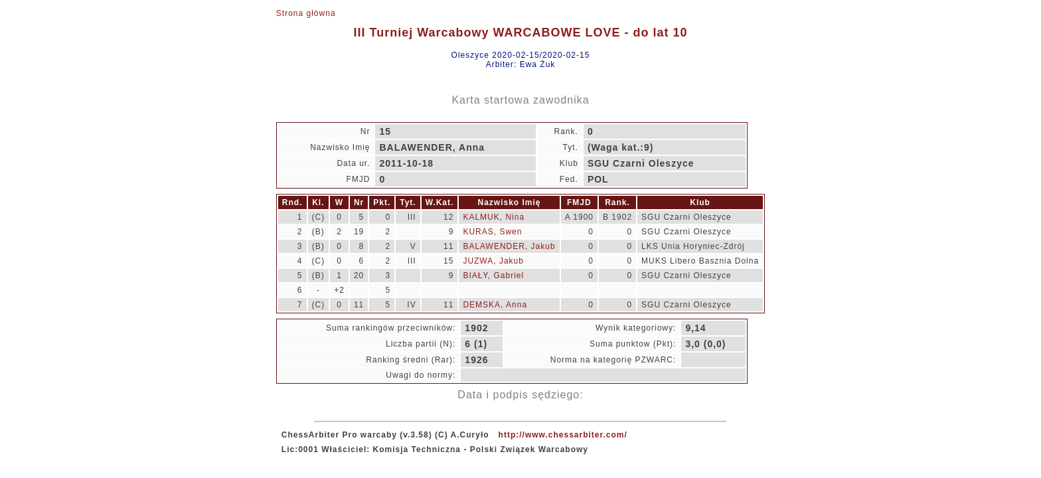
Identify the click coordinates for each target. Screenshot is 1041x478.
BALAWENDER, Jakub (509, 246)
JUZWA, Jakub (493, 261)
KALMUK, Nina (493, 217)
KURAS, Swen (492, 231)
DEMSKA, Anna (495, 304)
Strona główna (306, 13)
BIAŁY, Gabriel (493, 275)
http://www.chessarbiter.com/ (563, 434)
